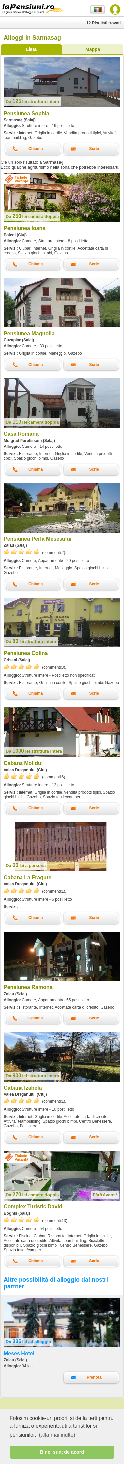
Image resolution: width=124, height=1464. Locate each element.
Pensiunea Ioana (24, 228)
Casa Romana (21, 434)
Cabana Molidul (23, 763)
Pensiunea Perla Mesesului (37, 539)
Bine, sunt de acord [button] (62, 1452)
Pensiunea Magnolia (29, 333)
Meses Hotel (19, 1353)
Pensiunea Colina (26, 653)
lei (32, 101)
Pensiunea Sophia (26, 113)
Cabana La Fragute (27, 877)
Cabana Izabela (23, 1088)
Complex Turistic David (33, 1206)
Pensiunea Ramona (28, 987)
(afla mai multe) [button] (57, 1435)
